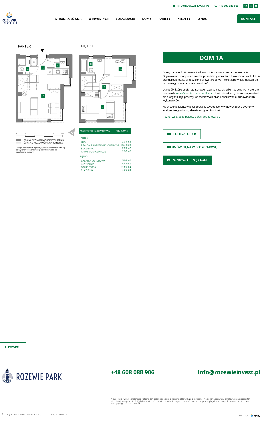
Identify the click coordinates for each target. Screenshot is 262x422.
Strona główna (68, 19)
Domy (146, 19)
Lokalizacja (125, 19)
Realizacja (243, 415)
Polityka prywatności (59, 414)
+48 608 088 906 (228, 5)
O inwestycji (99, 19)
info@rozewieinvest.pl (193, 5)
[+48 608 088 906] (216, 6)
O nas (202, 19)
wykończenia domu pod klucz (194, 93)
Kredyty (184, 19)
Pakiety (164, 19)
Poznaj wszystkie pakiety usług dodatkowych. (192, 116)
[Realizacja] (255, 415)
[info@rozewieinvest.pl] (174, 6)
